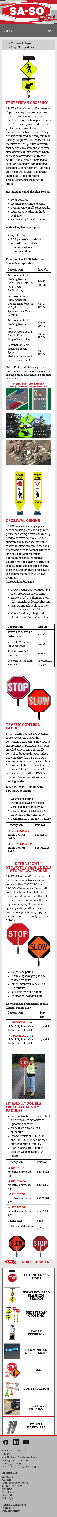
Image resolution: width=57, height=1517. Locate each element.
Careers (7, 1479)
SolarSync (8, 1498)
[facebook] (5, 1442)
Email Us (7, 1495)
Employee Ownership (15, 1482)
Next (47, 396)
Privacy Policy (10, 1510)
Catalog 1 (7, 1488)
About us (7, 1476)
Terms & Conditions (14, 1504)
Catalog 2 (8, 1492)
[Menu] (28, 31)
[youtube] (26, 1442)
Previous (10, 396)
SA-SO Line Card (12, 1486)
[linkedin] (15, 1442)
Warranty (8, 1507)
